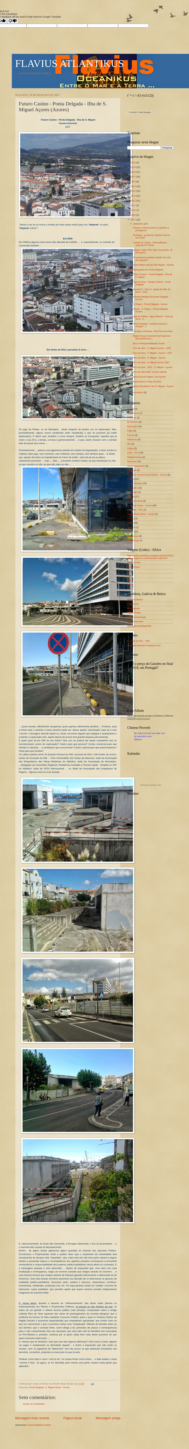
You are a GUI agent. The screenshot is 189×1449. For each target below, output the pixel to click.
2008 (133, 215)
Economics (132, 422)
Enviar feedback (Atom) (39, 1425)
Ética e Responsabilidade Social (149, 343)
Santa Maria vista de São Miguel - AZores (153, 265)
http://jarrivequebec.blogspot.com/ (144, 645)
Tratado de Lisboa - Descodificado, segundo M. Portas (150, 243)
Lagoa (130, 448)
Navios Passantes (136, 466)
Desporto (131, 417)
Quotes (131, 496)
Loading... (150, 770)
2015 (133, 186)
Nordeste (131, 470)
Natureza (131, 461)
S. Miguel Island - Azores (57, 1387)
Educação (132, 426)
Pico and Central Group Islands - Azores (147, 474)
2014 (133, 191)
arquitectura (133, 413)
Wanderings (133, 540)
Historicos (132, 439)
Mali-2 (130, 580)
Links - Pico (133, 452)
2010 (133, 210)
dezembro (138, 223)
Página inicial (72, 1418)
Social (130, 523)
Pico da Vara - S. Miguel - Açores (149, 357)
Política (131, 479)
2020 (133, 162)
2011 (133, 205)
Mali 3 (130, 584)
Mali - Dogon (133, 567)
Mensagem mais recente (32, 1418)
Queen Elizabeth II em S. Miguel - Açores (153, 386)
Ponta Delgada (36, 1387)
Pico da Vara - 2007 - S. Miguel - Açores (152, 367)
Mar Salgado (133, 608)
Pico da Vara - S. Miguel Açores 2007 (151, 362)
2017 (133, 176)
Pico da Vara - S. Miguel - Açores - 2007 (152, 353)
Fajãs (130, 430)
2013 (133, 196)
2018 (133, 172)
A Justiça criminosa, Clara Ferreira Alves (153, 331)
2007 (133, 219)
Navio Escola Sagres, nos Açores (149, 376)
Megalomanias (134, 457)
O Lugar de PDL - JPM (138, 641)
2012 (133, 200)
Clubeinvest (133, 604)
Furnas (130, 435)
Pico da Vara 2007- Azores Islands (150, 372)
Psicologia (132, 492)
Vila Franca (132, 536)
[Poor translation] (12, 21)
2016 (133, 181)
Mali (129, 571)
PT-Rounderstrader (136, 617)
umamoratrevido (135, 621)
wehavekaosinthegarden (139, 626)
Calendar (153, 785)
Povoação (132, 488)
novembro (138, 392)
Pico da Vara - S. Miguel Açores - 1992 (152, 348)
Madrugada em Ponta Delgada (148, 269)
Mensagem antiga (108, 1418)
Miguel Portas (134, 612)
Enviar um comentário (34, 1404)
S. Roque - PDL (135, 509)
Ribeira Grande (134, 501)
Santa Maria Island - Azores (141, 514)
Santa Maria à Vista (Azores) (147, 381)
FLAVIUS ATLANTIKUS (69, 63)
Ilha (129, 444)
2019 (133, 167)
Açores (130, 409)
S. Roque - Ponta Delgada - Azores (150, 304)
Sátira (130, 518)
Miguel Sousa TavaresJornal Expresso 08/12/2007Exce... (152, 337)
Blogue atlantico (135, 599)
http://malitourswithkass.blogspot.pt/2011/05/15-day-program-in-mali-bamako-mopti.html (150, 556)
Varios (130, 531)
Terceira (131, 527)
